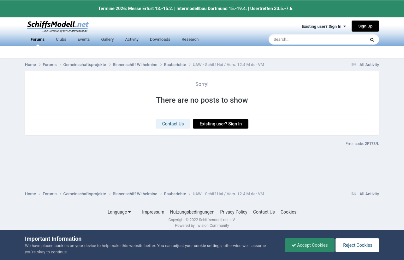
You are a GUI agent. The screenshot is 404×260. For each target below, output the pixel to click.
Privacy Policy (233, 212)
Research (190, 39)
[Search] (302, 39)
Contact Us (173, 123)
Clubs (61, 39)
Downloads (160, 39)
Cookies (288, 212)
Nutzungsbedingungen (192, 212)
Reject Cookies (357, 245)
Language (119, 212)
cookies (62, 245)
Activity (132, 39)
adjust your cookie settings (197, 245)
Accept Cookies (310, 245)
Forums (38, 41)
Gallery (107, 39)
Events (84, 39)
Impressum (153, 212)
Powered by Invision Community (202, 225)
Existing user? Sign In (324, 26)
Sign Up (365, 26)
